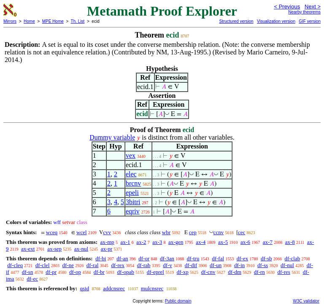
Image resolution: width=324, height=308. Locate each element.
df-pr (51, 272)
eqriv (133, 211)
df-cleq (15, 265)
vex (130, 155)
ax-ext (28, 249)
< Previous (287, 6)
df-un (215, 265)
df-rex (117, 265)
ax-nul (81, 249)
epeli (132, 192)
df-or (143, 258)
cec (241, 232)
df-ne (67, 265)
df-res (284, 272)
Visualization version (276, 21)
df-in (239, 265)
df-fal (218, 258)
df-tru (193, 258)
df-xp (183, 272)
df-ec (32, 279)
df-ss (262, 265)
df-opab (125, 272)
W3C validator (306, 301)
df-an (122, 258)
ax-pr (106, 249)
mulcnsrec (152, 288)
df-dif (191, 265)
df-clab (292, 258)
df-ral (92, 265)
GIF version (310, 21)
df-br (99, 272)
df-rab (144, 265)
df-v (167, 265)
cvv (107, 232)
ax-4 (200, 242)
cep (193, 232)
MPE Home (53, 21)
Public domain (178, 301)
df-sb (266, 258)
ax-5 (223, 242)
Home (29, 21)
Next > (313, 6)
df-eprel (155, 272)
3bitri (133, 201)
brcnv (133, 183)
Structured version (236, 21)
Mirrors (9, 21)
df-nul (287, 265)
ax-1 (125, 242)
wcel (81, 232)
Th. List (78, 21)
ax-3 (157, 242)
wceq (51, 232)
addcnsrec (114, 288)
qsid (84, 288)
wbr (166, 232)
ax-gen (175, 242)
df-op (75, 272)
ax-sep (54, 249)
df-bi (100, 258)
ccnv (218, 232)
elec (131, 174)
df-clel (42, 265)
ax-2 (141, 242)
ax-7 (268, 242)
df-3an (167, 258)
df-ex (242, 258)
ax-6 (245, 242)
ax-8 (290, 242)
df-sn (27, 272)
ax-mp (107, 242)
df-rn (259, 272)
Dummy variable (112, 137)
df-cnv (208, 272)
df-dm (234, 272)
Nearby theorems (304, 12)
